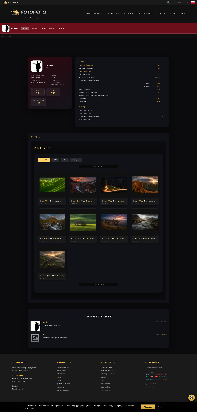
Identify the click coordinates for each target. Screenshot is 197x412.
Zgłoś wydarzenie (106, 390)
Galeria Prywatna (48, 28)
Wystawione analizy (85, 71)
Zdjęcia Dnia (114, 14)
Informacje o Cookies (107, 374)
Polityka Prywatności (107, 370)
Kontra (59, 380)
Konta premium (105, 384)
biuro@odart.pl (17, 389)
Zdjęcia (34, 28)
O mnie (61, 28)
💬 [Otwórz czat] (191, 397)
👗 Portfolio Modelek (63, 384)
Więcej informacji (164, 407)
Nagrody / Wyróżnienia (63, 390)
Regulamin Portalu (106, 367)
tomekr (3, 36)
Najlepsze (76, 160)
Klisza (25, 28)
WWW (172, 14)
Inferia (163, 14)
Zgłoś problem (105, 387)
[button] (104, 14)
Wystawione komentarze (86, 65)
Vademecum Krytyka (63, 367)
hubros (45, 334)
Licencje (103, 377)
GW (55, 160)
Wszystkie (44, 160)
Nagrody (129, 14)
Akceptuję (148, 407)
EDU (183, 14)
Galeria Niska (146, 14)
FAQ (102, 380)
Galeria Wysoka (93, 14)
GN (65, 160)
